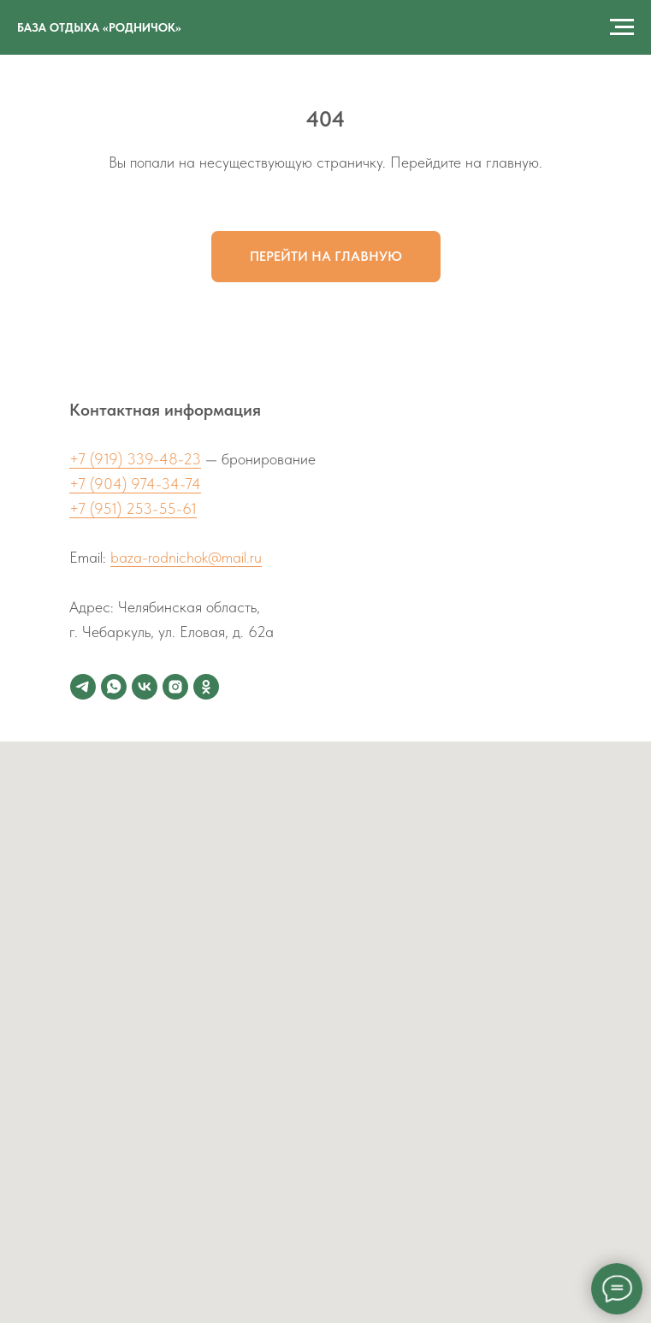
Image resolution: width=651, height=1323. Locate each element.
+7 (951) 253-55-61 (133, 508)
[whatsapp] (114, 687)
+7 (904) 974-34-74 (135, 484)
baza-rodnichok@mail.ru (186, 557)
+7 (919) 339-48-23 (135, 459)
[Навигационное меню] (622, 27)
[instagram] (175, 687)
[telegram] (83, 687)
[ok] (206, 687)
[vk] (144, 687)
